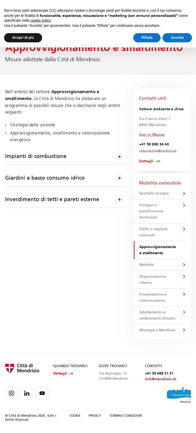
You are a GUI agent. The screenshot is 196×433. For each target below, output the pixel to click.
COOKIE (74, 416)
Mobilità (146, 265)
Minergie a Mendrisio (157, 330)
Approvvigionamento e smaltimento (157, 250)
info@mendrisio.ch (160, 379)
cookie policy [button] (41, 20)
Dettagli (146, 161)
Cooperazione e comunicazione (152, 297)
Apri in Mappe (152, 134)
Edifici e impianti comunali (153, 232)
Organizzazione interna (152, 280)
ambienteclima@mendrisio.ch (157, 150)
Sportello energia (154, 193)
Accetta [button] (177, 37)
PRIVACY (95, 416)
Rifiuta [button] (147, 37)
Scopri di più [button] (23, 37)
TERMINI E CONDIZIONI (125, 416)
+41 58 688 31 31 (159, 374)
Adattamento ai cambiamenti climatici (157, 315)
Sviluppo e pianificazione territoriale (151, 211)
